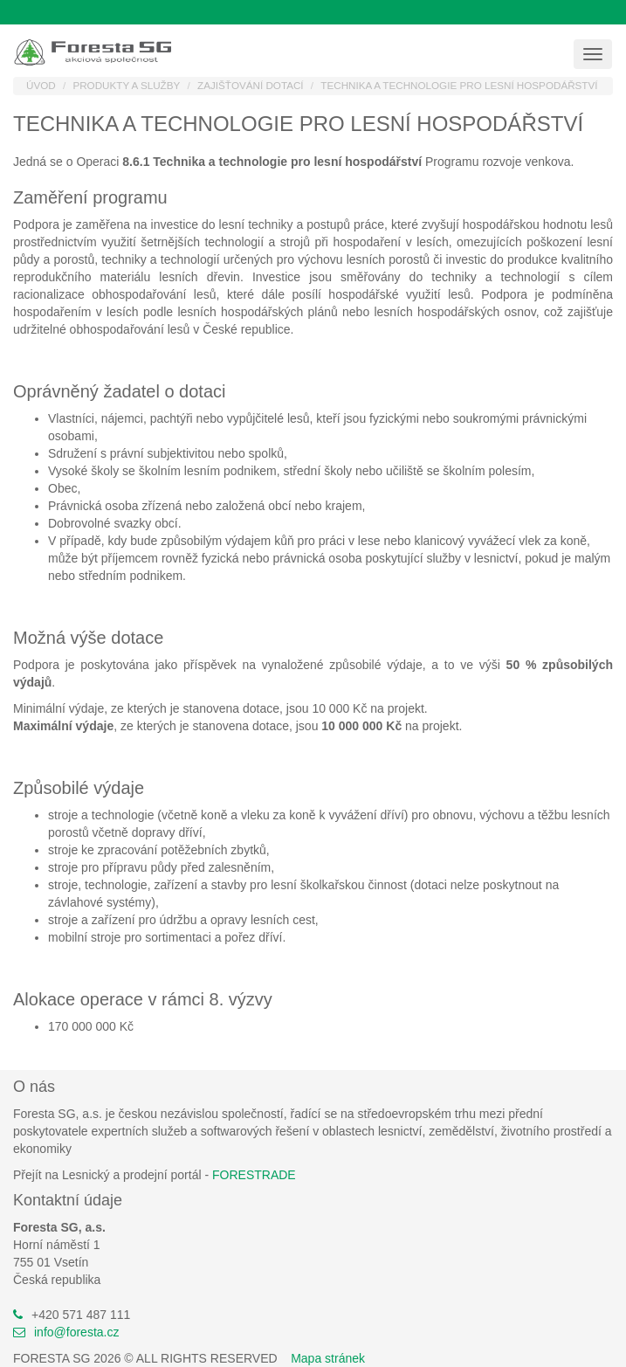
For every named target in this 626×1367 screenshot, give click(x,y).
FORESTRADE (254, 1175)
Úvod (41, 85)
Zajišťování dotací (250, 85)
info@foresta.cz (76, 1332)
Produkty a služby (126, 85)
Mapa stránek (328, 1358)
